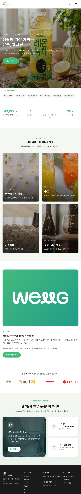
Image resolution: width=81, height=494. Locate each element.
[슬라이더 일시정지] (3, 85)
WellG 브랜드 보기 (11, 355)
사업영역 (26, 480)
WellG (26, 483)
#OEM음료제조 (20, 96)
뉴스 (25, 489)
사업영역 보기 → (10, 61)
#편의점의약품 (8, 96)
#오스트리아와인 (45, 96)
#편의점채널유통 (69, 96)
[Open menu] (76, 4)
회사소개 (26, 476)
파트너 (26, 486)
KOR (69, 4)
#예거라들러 (57, 96)
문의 (25, 492)
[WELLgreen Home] (7, 4)
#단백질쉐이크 (32, 96)
